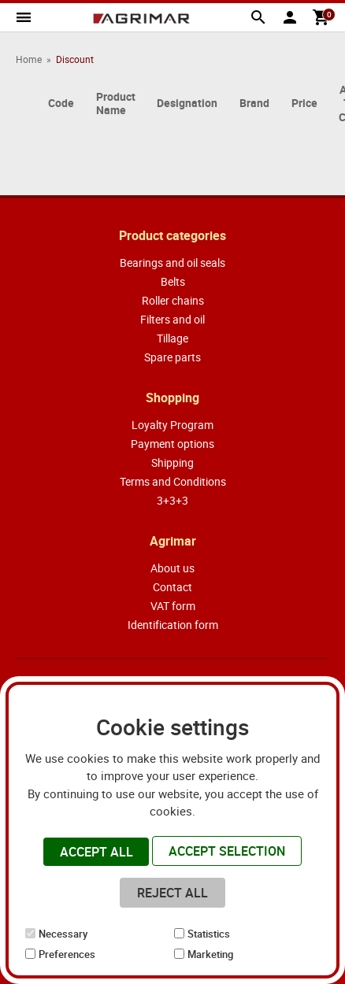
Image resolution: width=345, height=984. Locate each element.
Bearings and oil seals (172, 262)
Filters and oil (172, 319)
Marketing (210, 954)
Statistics (208, 933)
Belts (173, 281)
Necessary (63, 933)
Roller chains (173, 300)
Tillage (172, 338)
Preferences (67, 954)
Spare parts (172, 357)
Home (29, 59)
